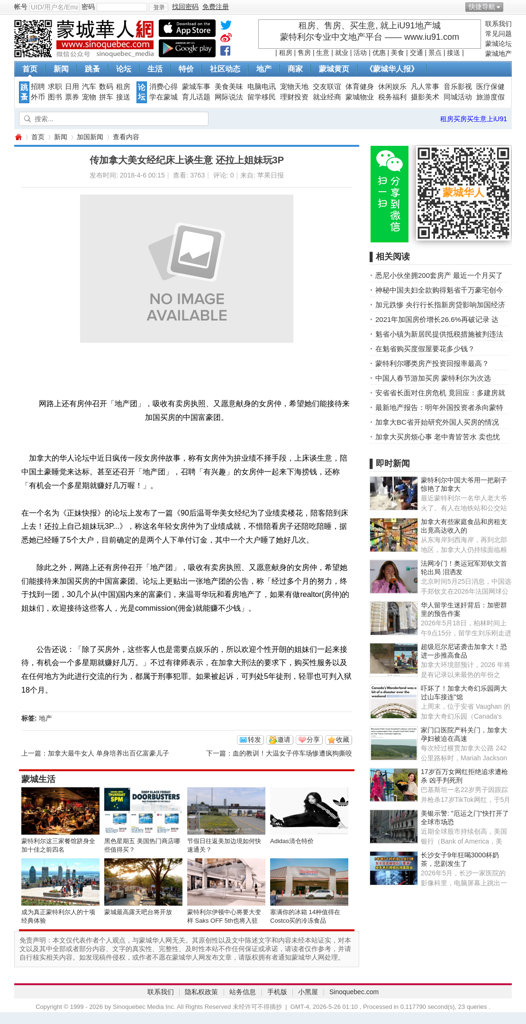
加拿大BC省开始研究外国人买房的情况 (437, 422)
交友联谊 (327, 86)
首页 (29, 69)
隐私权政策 (201, 992)
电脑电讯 (261, 86)
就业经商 (327, 97)
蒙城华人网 (18, 137)
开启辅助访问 (509, 6)
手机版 (277, 992)
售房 (304, 52)
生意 (322, 52)
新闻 (61, 69)
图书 (55, 97)
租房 (285, 52)
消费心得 (163, 86)
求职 (55, 86)
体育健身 (359, 86)
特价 (186, 69)
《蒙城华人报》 (391, 69)
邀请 (283, 739)
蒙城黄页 (334, 69)
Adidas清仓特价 (292, 841)
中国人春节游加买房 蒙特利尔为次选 (433, 378)
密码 (88, 6)
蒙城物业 (359, 97)
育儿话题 (196, 97)
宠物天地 (294, 86)
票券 (72, 97)
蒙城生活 (38, 779)
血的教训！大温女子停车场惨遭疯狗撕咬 (292, 753)
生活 (155, 69)
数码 (106, 86)
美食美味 (229, 86)
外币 (38, 97)
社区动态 (225, 69)
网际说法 (229, 97)
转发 (254, 739)
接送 (453, 52)
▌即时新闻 (390, 463)
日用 (72, 86)
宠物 (89, 97)
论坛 (123, 69)
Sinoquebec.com (354, 992)
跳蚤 (92, 69)
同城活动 (458, 97)
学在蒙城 (163, 97)
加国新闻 (90, 137)
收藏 (342, 739)
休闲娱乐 (392, 86)
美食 (397, 52)
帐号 (20, 6)
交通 (416, 52)
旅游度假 (490, 97)
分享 (313, 739)
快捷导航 (482, 6)
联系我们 (498, 23)
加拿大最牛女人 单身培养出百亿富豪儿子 (108, 753)
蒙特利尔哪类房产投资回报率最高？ (432, 363)
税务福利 (392, 97)
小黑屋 (308, 992)
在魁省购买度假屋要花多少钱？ (425, 349)
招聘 (38, 86)
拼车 (106, 97)
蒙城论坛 (498, 43)
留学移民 (261, 97)
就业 (341, 52)
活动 (360, 52)
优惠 (379, 52)
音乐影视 (458, 86)
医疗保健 (490, 86)
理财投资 (294, 97)
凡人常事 (425, 86)
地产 (264, 69)
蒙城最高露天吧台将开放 (138, 912)
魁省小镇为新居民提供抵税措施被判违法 (439, 334)
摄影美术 (425, 97)
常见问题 (498, 33)
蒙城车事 (196, 86)
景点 (435, 52)
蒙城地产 (498, 53)
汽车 (89, 86)
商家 (295, 69)
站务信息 (242, 992)
